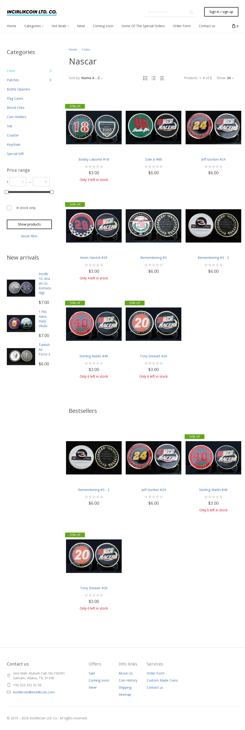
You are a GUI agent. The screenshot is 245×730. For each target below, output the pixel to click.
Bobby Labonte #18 (94, 159)
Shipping (125, 687)
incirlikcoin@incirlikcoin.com (34, 692)
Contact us (155, 687)
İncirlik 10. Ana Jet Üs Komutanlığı (45, 283)
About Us (126, 673)
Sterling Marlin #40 (93, 356)
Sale (92, 673)
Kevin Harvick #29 (93, 257)
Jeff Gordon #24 (213, 159)
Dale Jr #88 (153, 159)
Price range (18, 170)
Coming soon (99, 680)
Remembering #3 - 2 (213, 257)
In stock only (26, 207)
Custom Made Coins (162, 680)
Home (73, 49)
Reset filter (29, 236)
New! (92, 687)
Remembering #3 (153, 257)
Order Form (156, 673)
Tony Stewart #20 (153, 356)
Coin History (128, 680)
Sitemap (125, 694)
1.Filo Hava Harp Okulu (43, 318)
